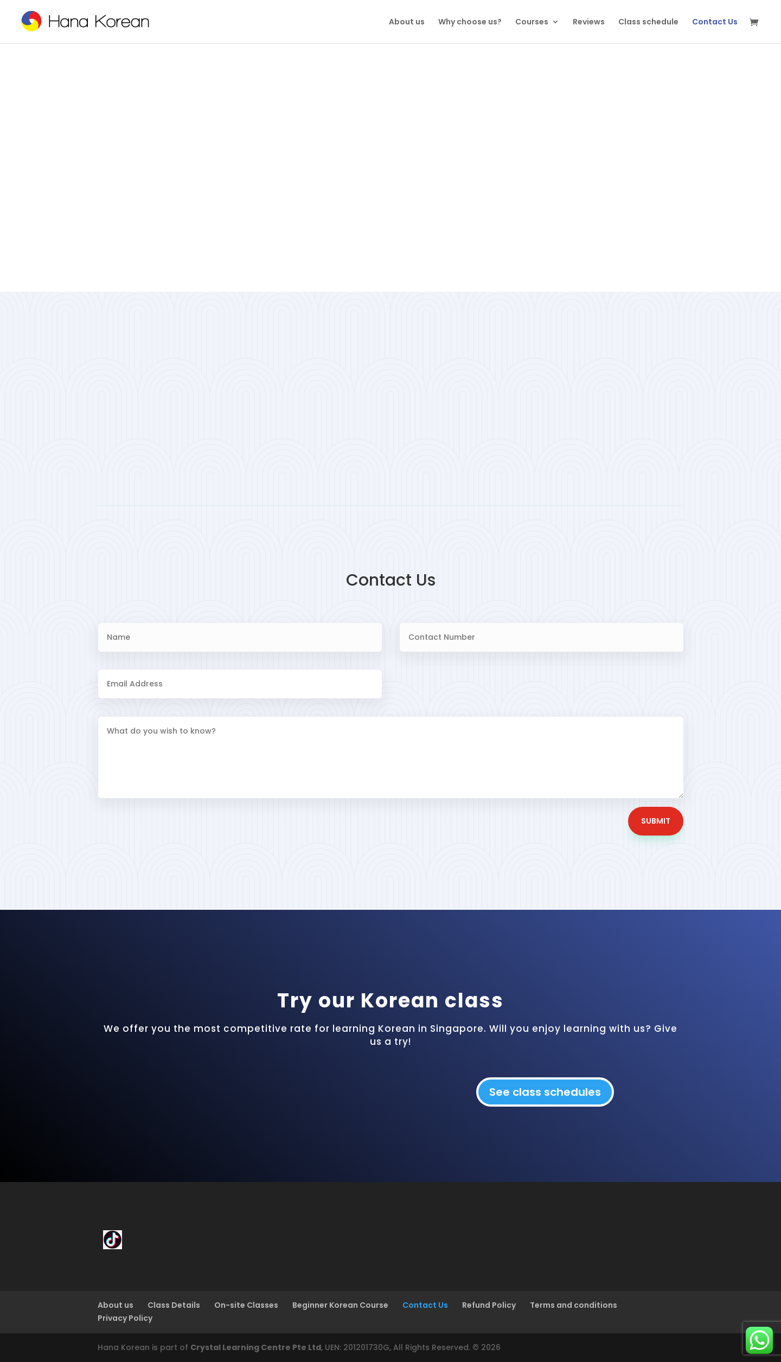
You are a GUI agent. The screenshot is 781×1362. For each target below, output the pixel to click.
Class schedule (648, 22)
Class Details (174, 1305)
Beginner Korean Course (340, 1305)
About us (407, 22)
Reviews (589, 22)
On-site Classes (246, 1305)
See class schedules (545, 1092)
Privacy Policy (125, 1318)
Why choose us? (470, 22)
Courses (531, 22)
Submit (655, 820)
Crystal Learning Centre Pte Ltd (255, 1347)
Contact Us (715, 22)
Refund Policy (489, 1305)
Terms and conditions (573, 1305)
